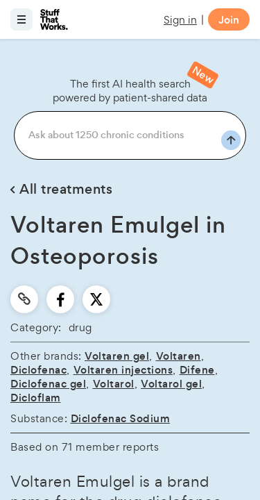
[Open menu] (21, 19)
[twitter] (96, 299)
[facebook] (61, 299)
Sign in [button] (180, 19)
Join (228, 19)
